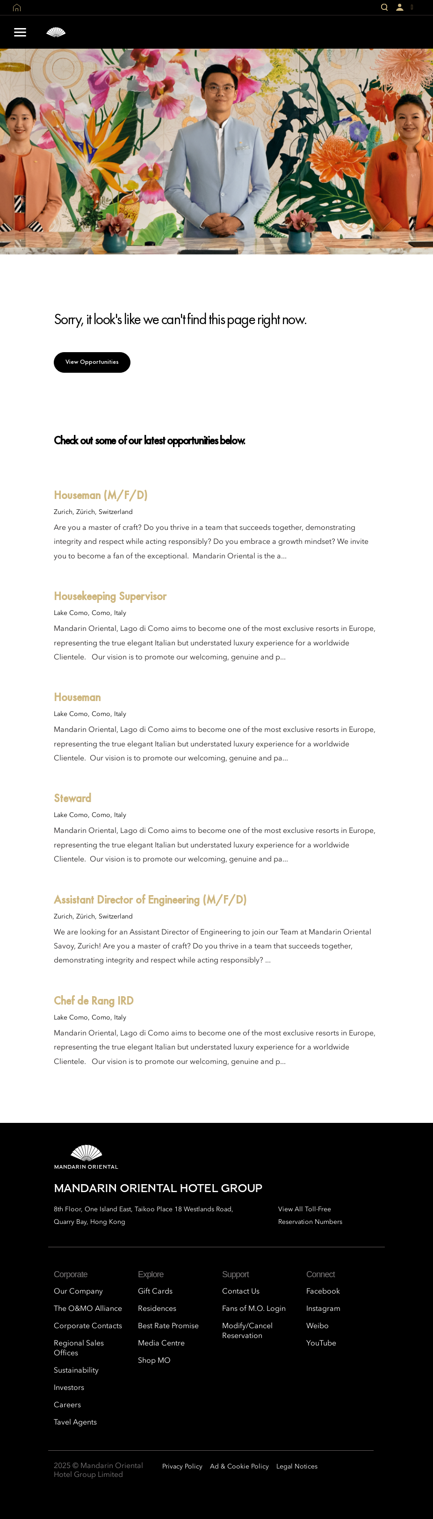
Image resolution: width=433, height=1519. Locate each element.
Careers (67, 1405)
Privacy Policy (182, 1466)
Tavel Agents (75, 1422)
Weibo (317, 1326)
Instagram (323, 1309)
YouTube (321, 1343)
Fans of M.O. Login (254, 1309)
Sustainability (76, 1370)
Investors (69, 1388)
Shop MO (154, 1361)
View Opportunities (92, 361)
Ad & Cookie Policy (239, 1466)
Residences (157, 1309)
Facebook (323, 1291)
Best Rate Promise (168, 1326)
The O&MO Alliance (88, 1309)
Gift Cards (155, 1291)
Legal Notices (297, 1466)
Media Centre (161, 1343)
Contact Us (241, 1291)
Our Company (78, 1291)
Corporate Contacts (88, 1326)
